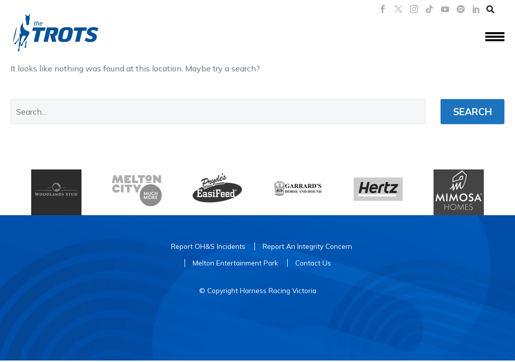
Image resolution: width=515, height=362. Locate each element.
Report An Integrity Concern (307, 246)
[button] (490, 9)
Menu (494, 36)
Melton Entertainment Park (235, 262)
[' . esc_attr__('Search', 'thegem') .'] (218, 111)
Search (472, 112)
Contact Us (313, 262)
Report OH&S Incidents (208, 246)
